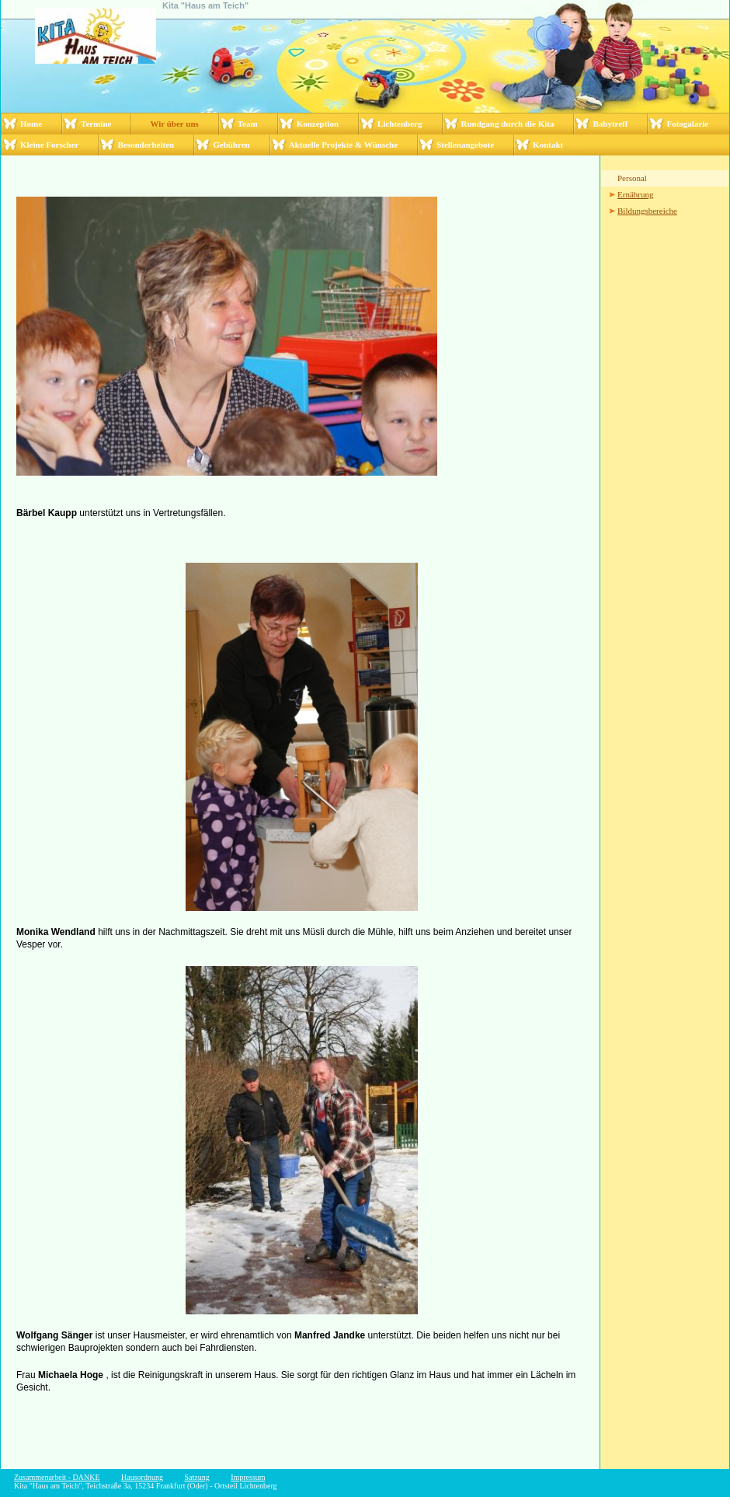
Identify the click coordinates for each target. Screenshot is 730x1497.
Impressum (248, 1477)
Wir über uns (174, 123)
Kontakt (548, 144)
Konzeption (318, 123)
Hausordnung (142, 1477)
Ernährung (635, 194)
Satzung (196, 1477)
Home (31, 123)
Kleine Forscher (49, 144)
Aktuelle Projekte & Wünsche (343, 144)
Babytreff (610, 123)
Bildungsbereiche (647, 210)
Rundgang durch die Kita (507, 123)
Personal (632, 178)
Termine (96, 123)
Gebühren (231, 144)
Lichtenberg (399, 123)
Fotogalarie (687, 123)
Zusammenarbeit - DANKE (57, 1477)
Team (248, 123)
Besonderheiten (145, 144)
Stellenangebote (465, 144)
